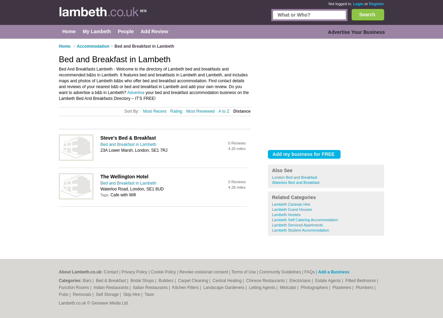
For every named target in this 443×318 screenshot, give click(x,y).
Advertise (135, 92)
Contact (111, 272)
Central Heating (228, 280)
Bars (87, 280)
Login (358, 4)
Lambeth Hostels (286, 215)
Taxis (149, 294)
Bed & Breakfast (111, 280)
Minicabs (288, 287)
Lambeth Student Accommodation (300, 230)
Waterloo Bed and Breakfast (295, 182)
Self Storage (108, 294)
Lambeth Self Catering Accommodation (305, 220)
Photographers (315, 287)
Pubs (64, 294)
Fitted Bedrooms (361, 280)
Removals (82, 294)
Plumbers (365, 287)
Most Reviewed (200, 111)
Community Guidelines (280, 272)
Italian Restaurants (151, 287)
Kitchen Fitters (186, 287)
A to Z (223, 111)
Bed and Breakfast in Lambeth (128, 144)
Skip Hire (132, 294)
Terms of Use (244, 272)
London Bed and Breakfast (294, 177)
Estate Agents (328, 280)
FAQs (310, 272)
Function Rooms (74, 287)
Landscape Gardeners (224, 287)
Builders (167, 280)
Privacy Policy (134, 272)
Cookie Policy (163, 272)
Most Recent (154, 111)
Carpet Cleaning (193, 280)
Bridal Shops (142, 280)
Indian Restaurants (112, 287)
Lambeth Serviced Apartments (297, 225)
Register (376, 4)
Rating (176, 111)
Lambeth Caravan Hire (291, 204)
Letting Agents (262, 287)
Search (367, 14)
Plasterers (342, 287)
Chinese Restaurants (266, 280)
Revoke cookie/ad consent (203, 272)
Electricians (300, 280)
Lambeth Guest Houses (292, 209)
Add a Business (333, 272)
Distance (242, 111)
